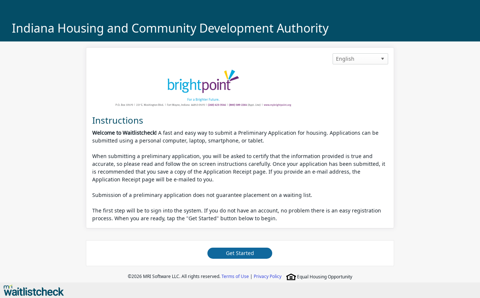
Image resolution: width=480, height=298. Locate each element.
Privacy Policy (267, 276)
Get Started (240, 253)
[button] (382, 59)
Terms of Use (235, 276)
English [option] (345, 58)
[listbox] (360, 58)
